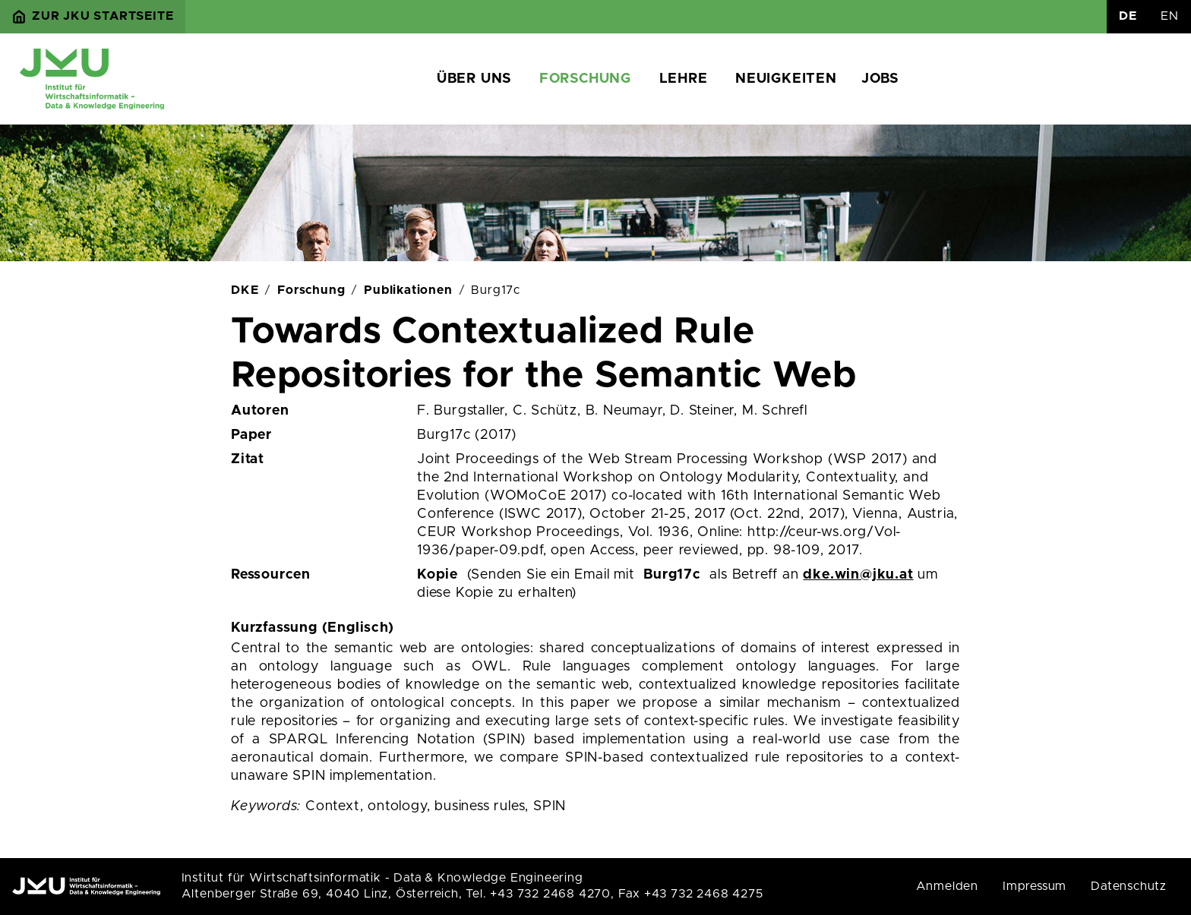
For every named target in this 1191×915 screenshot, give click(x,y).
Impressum (1034, 886)
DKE (244, 290)
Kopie (437, 575)
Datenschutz (1129, 886)
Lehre (683, 79)
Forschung (585, 79)
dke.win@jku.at (858, 575)
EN (1170, 16)
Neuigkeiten (786, 79)
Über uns (474, 79)
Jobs (880, 79)
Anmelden (947, 886)
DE (1128, 16)
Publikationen (408, 290)
